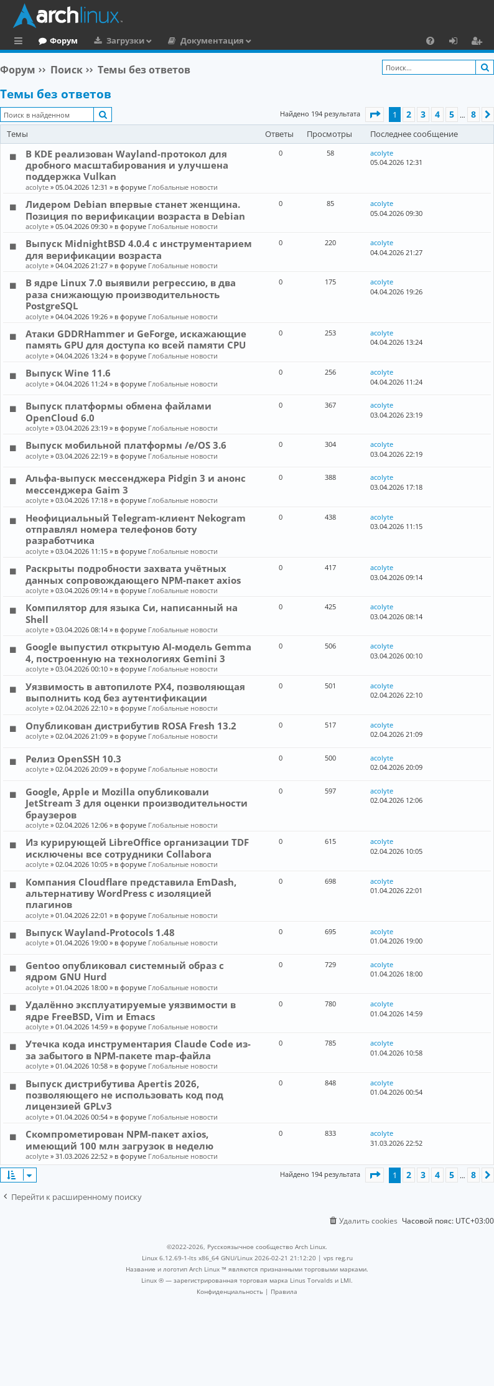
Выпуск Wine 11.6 (68, 373)
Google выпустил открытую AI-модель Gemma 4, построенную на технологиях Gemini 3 (138, 652)
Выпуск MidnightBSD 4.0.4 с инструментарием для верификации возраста (139, 249)
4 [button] (437, 114)
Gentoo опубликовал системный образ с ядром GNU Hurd (125, 971)
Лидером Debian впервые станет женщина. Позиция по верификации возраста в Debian (135, 210)
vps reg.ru (338, 1257)
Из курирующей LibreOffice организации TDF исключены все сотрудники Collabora (137, 847)
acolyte (37, 187)
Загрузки (176, 40)
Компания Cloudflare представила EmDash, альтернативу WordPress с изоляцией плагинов (131, 893)
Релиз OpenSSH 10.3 (73, 758)
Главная (56, 40)
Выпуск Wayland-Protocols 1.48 (100, 932)
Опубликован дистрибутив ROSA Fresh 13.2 (131, 725)
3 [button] (423, 114)
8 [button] (473, 114)
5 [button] (451, 114)
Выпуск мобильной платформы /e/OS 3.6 (126, 445)
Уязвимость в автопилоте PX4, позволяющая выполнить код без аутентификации (135, 692)
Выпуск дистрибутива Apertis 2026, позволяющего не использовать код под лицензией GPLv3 (124, 1095)
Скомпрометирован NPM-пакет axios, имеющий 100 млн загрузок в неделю (119, 1139)
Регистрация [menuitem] (479, 42)
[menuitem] (430, 40)
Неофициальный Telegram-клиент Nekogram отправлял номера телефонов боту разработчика (136, 529)
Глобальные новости (183, 187)
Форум (115, 40)
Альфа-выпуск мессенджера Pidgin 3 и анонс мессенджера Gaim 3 (136, 483)
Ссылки (21, 42)
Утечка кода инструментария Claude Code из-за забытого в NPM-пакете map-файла (138, 1049)
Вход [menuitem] (457, 42)
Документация (263, 40)
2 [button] (408, 114)
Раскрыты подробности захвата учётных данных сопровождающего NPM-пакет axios (133, 574)
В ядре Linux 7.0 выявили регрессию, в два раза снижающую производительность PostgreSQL (131, 294)
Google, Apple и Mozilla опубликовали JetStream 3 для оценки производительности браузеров (137, 803)
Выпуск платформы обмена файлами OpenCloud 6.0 (119, 411)
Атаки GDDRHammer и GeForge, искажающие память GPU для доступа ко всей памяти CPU (136, 339)
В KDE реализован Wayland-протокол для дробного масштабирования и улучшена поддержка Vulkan (127, 165)
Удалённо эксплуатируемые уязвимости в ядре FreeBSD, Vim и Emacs (131, 1010)
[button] (374, 114)
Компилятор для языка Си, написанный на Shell (132, 613)
